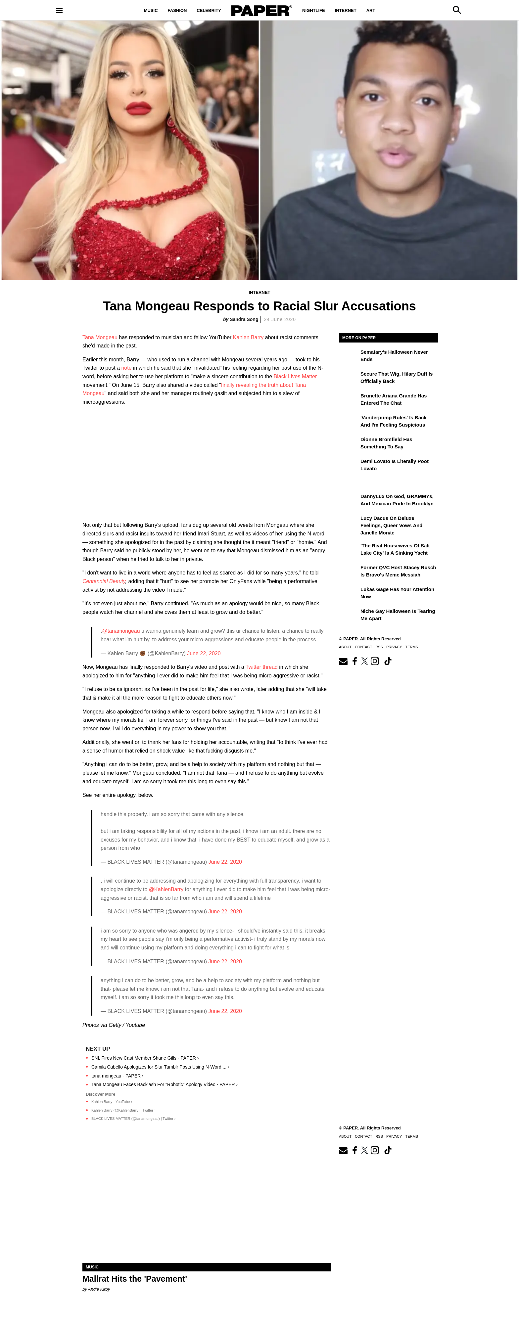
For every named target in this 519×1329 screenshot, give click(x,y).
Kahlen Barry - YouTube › (111, 1102)
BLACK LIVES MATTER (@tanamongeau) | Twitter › (133, 1119)
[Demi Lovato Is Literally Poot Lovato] (349, 466)
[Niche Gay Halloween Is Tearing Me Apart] (349, 616)
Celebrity (209, 10)
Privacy (394, 647)
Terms (411, 647)
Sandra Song (244, 319)
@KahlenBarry (166, 889)
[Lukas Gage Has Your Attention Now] (349, 594)
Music (151, 10)
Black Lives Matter (295, 376)
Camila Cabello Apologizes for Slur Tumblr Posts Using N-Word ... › (160, 1067)
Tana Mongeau (100, 337)
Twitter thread (262, 667)
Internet (345, 10)
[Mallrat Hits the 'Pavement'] (206, 1201)
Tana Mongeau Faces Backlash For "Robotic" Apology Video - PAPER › (164, 1084)
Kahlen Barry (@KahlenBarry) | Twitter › (123, 1110)
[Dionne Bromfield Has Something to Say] (349, 444)
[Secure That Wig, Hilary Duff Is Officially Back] (349, 378)
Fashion (177, 10)
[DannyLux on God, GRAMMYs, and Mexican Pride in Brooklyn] (349, 501)
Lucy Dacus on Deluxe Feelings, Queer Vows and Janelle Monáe (391, 525)
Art (370, 10)
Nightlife (313, 10)
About (345, 647)
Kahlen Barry (248, 337)
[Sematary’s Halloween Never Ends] (349, 356)
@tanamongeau (121, 631)
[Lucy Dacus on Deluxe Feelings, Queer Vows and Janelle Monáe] (349, 523)
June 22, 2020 (203, 653)
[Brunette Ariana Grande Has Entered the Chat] (349, 400)
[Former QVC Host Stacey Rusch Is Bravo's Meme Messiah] (349, 572)
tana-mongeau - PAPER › (117, 1075)
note (126, 368)
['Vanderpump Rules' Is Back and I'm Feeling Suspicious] (349, 422)
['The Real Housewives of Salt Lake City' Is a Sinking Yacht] (349, 550)
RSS (379, 647)
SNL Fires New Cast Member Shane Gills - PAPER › (145, 1058)
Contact (363, 647)
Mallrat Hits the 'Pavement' (134, 1278)
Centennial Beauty (103, 581)
